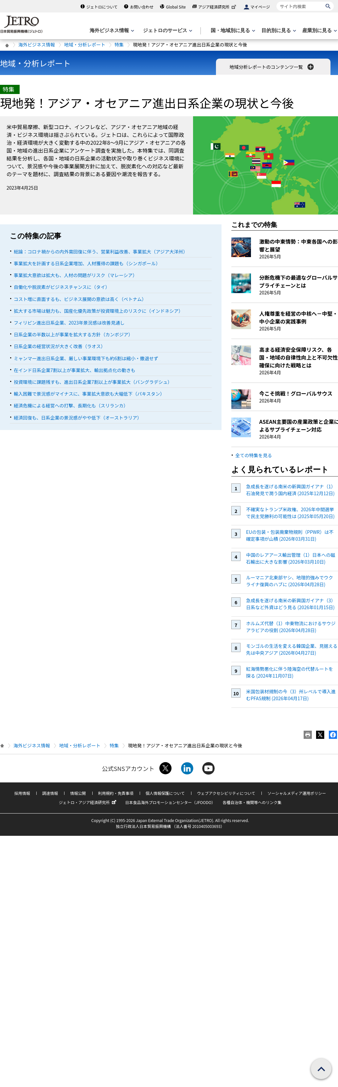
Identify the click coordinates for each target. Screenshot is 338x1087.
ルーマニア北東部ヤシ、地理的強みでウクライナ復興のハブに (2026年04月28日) (289, 581)
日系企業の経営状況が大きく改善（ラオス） (59, 346)
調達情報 (50, 793)
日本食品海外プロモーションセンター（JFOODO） (170, 802)
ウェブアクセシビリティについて (226, 793)
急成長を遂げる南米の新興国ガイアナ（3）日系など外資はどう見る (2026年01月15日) (291, 603)
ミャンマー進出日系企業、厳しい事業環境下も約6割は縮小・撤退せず (86, 358)
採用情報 (22, 793)
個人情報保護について (165, 793)
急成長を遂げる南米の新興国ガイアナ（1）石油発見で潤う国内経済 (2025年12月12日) (291, 490)
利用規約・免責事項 (115, 793)
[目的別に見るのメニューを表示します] (278, 30)
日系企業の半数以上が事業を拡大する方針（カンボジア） (73, 334)
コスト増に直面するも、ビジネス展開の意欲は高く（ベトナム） (80, 299)
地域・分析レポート (84, 44)
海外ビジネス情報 (36, 44)
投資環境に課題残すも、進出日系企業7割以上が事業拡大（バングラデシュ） (93, 382)
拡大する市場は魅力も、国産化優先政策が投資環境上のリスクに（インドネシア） (98, 311)
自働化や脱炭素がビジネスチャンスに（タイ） (62, 287)
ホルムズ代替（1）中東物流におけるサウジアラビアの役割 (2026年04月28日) (291, 626)
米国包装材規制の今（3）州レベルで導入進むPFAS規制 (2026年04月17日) (291, 695)
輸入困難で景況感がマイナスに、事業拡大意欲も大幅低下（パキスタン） (89, 393)
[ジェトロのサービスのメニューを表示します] (167, 30)
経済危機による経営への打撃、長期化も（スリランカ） (71, 405)
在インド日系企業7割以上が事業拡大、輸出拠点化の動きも (74, 370)
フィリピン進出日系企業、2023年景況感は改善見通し (69, 322)
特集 (119, 44)
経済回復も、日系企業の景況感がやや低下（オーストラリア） (78, 417)
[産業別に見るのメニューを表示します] (319, 30)
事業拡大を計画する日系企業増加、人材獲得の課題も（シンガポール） (87, 263)
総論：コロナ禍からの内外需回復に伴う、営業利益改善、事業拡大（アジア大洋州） (100, 251)
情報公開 (78, 793)
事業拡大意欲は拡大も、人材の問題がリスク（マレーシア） (75, 275)
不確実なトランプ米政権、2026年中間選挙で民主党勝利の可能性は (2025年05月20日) (290, 512)
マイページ (260, 6)
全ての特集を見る (253, 455)
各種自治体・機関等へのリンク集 (251, 802)
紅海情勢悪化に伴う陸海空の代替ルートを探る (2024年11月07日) (289, 672)
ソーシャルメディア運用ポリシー (296, 793)
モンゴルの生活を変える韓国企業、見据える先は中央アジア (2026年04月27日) (291, 649)
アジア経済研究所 (218, 6)
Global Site (176, 6)
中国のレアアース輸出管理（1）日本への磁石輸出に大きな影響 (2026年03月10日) (290, 558)
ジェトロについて (102, 6)
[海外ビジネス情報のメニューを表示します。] (111, 30)
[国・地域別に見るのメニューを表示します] (232, 30)
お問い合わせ (141, 6)
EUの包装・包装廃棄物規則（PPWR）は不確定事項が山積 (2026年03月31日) (289, 535)
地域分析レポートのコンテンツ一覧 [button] (272, 67)
